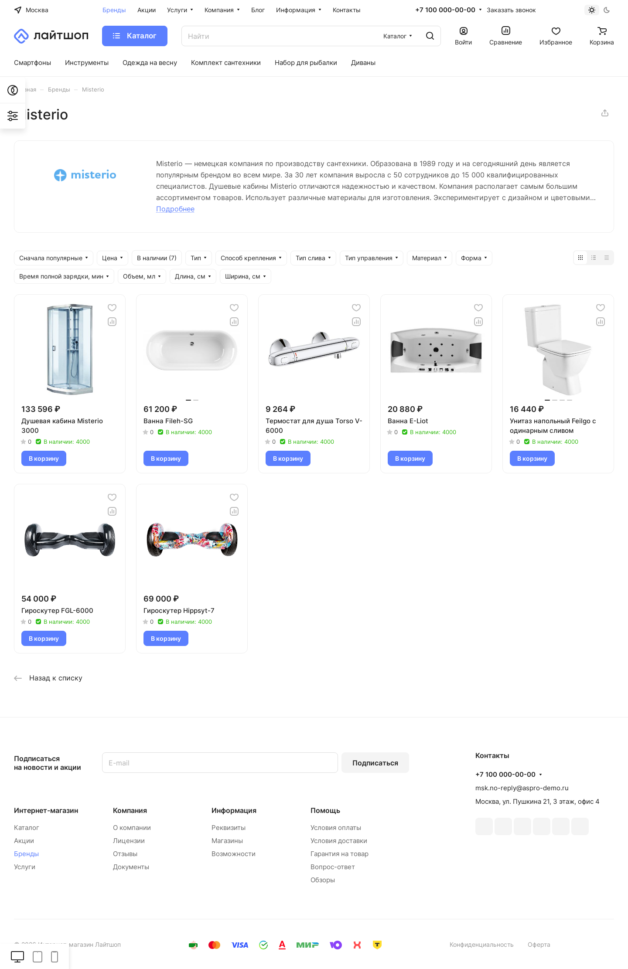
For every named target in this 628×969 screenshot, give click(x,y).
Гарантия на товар (340, 854)
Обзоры (323, 880)
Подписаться (375, 762)
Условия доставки (339, 840)
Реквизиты (229, 827)
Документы (131, 867)
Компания (130, 810)
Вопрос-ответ (333, 867)
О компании (132, 827)
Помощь (325, 810)
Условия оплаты (336, 827)
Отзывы (125, 854)
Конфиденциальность (482, 944)
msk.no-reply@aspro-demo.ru (522, 788)
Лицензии (129, 840)
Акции (24, 840)
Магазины (227, 840)
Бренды (26, 854)
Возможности (234, 854)
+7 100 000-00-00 (445, 10)
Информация (234, 810)
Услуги (24, 867)
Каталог (26, 827)
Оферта (539, 944)
